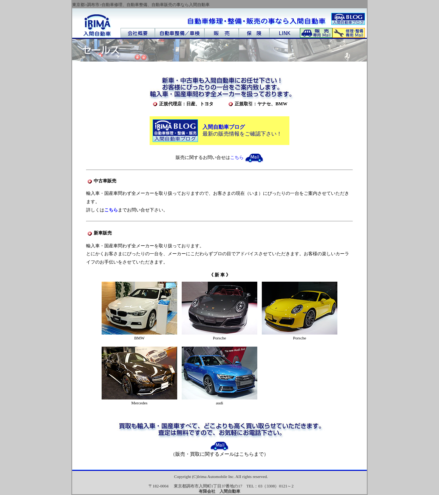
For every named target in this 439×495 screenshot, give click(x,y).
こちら (247, 157)
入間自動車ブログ (223, 127)
